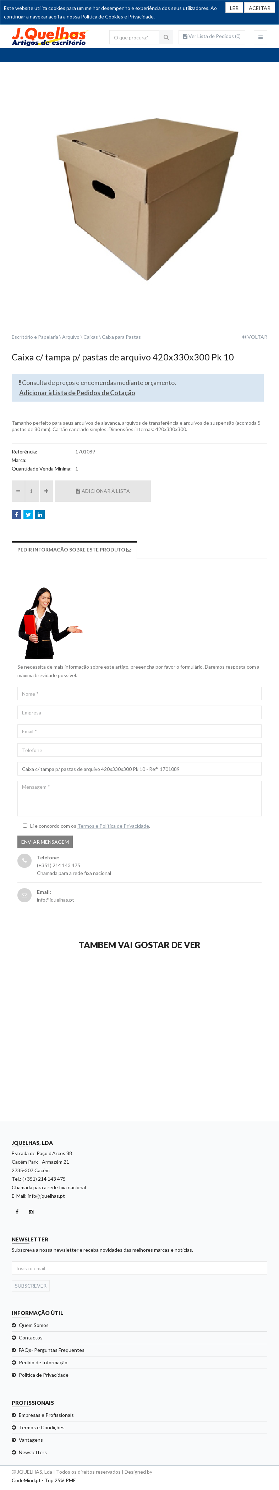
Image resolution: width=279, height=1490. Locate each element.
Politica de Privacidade (44, 1375)
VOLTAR (254, 337)
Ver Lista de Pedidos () (212, 36)
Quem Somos (34, 1325)
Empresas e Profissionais (46, 1415)
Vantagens (31, 1440)
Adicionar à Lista (103, 491)
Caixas (90, 337)
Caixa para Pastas (121, 337)
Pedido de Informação (43, 1362)
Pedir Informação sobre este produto (74, 549)
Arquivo (71, 337)
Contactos (31, 1337)
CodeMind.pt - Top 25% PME (44, 1480)
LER (234, 8)
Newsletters (33, 1452)
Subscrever (30, 1286)
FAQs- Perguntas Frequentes (51, 1350)
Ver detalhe (72, 1103)
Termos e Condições (42, 1427)
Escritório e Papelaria (35, 337)
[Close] (259, 7)
